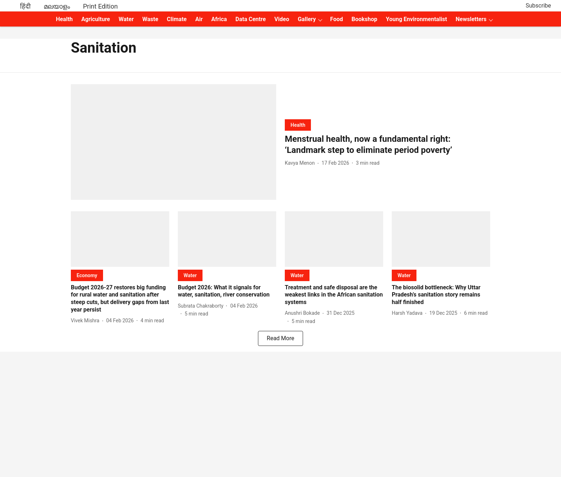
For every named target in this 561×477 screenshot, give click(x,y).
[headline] (387, 145)
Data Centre (250, 19)
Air (199, 19)
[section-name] (298, 124)
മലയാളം (57, 6)
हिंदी (25, 6)
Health (64, 19)
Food (336, 19)
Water (126, 19)
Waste (150, 19)
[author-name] (301, 163)
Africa (219, 19)
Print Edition (100, 6)
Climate (176, 19)
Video (281, 19)
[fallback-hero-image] (173, 142)
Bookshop (364, 19)
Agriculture (95, 19)
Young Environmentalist (416, 19)
